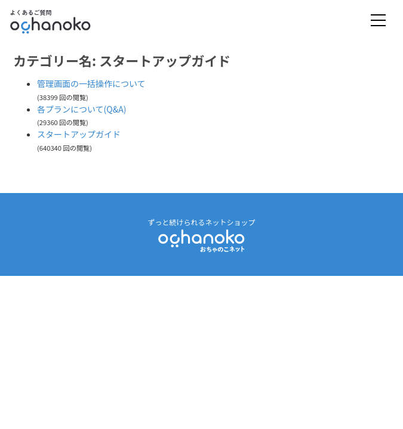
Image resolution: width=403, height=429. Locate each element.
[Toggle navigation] (378, 21)
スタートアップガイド (79, 134)
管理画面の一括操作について (91, 83)
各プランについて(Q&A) (81, 109)
